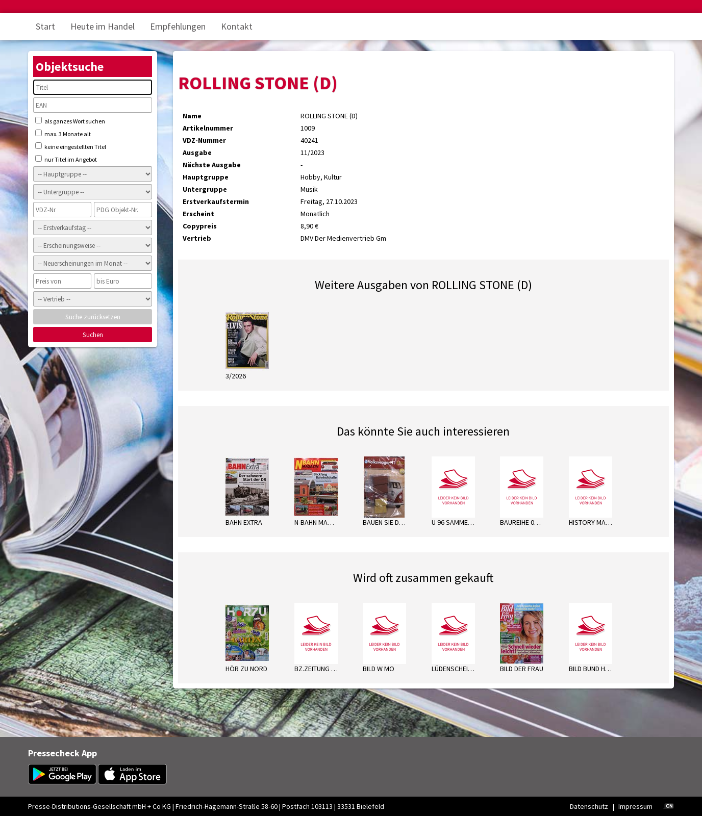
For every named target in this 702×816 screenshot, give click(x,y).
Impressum (635, 806)
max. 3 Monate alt (63, 134)
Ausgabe (197, 152)
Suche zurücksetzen (92, 317)
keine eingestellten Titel (70, 146)
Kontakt (237, 26)
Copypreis (200, 226)
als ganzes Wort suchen (70, 121)
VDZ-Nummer (204, 140)
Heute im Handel (102, 26)
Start (45, 26)
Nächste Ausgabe (212, 164)
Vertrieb (197, 238)
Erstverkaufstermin (216, 201)
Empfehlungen (178, 26)
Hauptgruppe (206, 177)
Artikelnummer (208, 128)
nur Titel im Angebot (66, 159)
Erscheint (198, 213)
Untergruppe (205, 189)
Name (192, 115)
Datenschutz (589, 806)
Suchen (93, 334)
